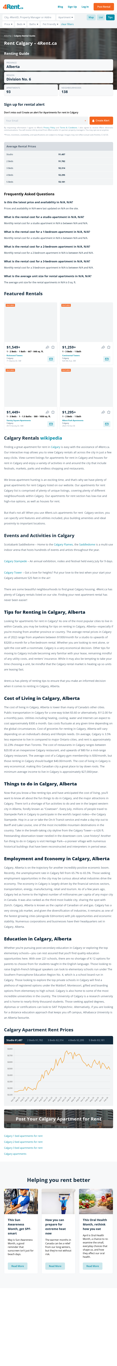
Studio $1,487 (14, 1040)
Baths (32, 24)
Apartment (64, 17)
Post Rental (103, 6)
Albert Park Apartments (72, 420)
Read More (17, 1266)
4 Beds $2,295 (76, 1040)
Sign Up (72, 6)
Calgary (55, 447)
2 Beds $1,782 (35, 1040)
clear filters (67, 24)
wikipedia (51, 438)
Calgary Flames (63, 544)
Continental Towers (71, 355)
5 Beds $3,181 (97, 1040)
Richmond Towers (14, 355)
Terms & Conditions (68, 127)
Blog (60, 6)
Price (7, 24)
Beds (19, 24)
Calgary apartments (15, 1153)
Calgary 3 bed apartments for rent (23, 1147)
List (101, 17)
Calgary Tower (13, 572)
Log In (85, 6)
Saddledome (87, 544)
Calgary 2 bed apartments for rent (23, 1142)
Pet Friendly (49, 24)
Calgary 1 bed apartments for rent (23, 1136)
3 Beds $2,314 (55, 1040)
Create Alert (100, 121)
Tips (110, 17)
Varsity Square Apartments (19, 420)
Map (91, 17)
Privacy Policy (49, 127)
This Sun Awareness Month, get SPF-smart (19, 1226)
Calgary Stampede (15, 561)
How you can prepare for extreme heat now (55, 1226)
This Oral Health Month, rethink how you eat (95, 1224)
